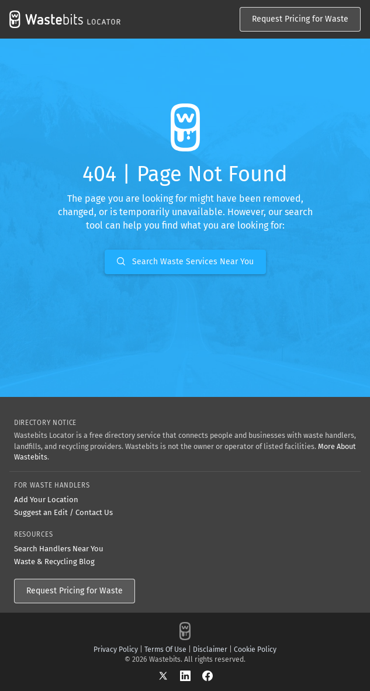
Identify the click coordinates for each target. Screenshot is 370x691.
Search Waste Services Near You (185, 262)
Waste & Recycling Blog (54, 561)
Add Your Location (46, 499)
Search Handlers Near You (58, 548)
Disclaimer (210, 649)
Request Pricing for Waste (300, 19)
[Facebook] (207, 675)
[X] (169, 675)
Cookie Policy (255, 649)
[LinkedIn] (191, 675)
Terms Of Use (165, 649)
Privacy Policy (116, 649)
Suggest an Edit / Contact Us (63, 512)
